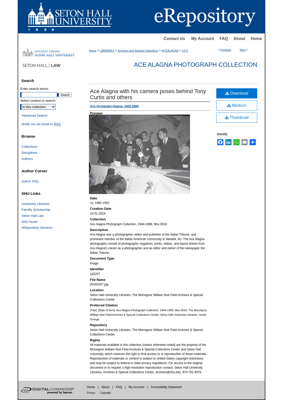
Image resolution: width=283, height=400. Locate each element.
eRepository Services (37, 227)
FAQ (224, 38)
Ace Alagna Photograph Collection (195, 64)
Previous (225, 49)
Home (256, 38)
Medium (236, 105)
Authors (27, 159)
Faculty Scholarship (35, 210)
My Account (202, 38)
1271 (185, 50)
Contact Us (174, 38)
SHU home (29, 222)
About (239, 38)
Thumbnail (237, 117)
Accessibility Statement (166, 387)
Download (236, 93)
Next (243, 49)
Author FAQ (30, 181)
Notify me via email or (41, 124)
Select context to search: (38, 100)
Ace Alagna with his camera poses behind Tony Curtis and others (148, 94)
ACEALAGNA (170, 50)
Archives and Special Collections (138, 50)
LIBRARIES (107, 50)
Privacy (91, 392)
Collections (29, 147)
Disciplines (29, 153)
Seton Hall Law (32, 216)
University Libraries (35, 204)
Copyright (105, 392)
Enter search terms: (34, 89)
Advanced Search (34, 115)
